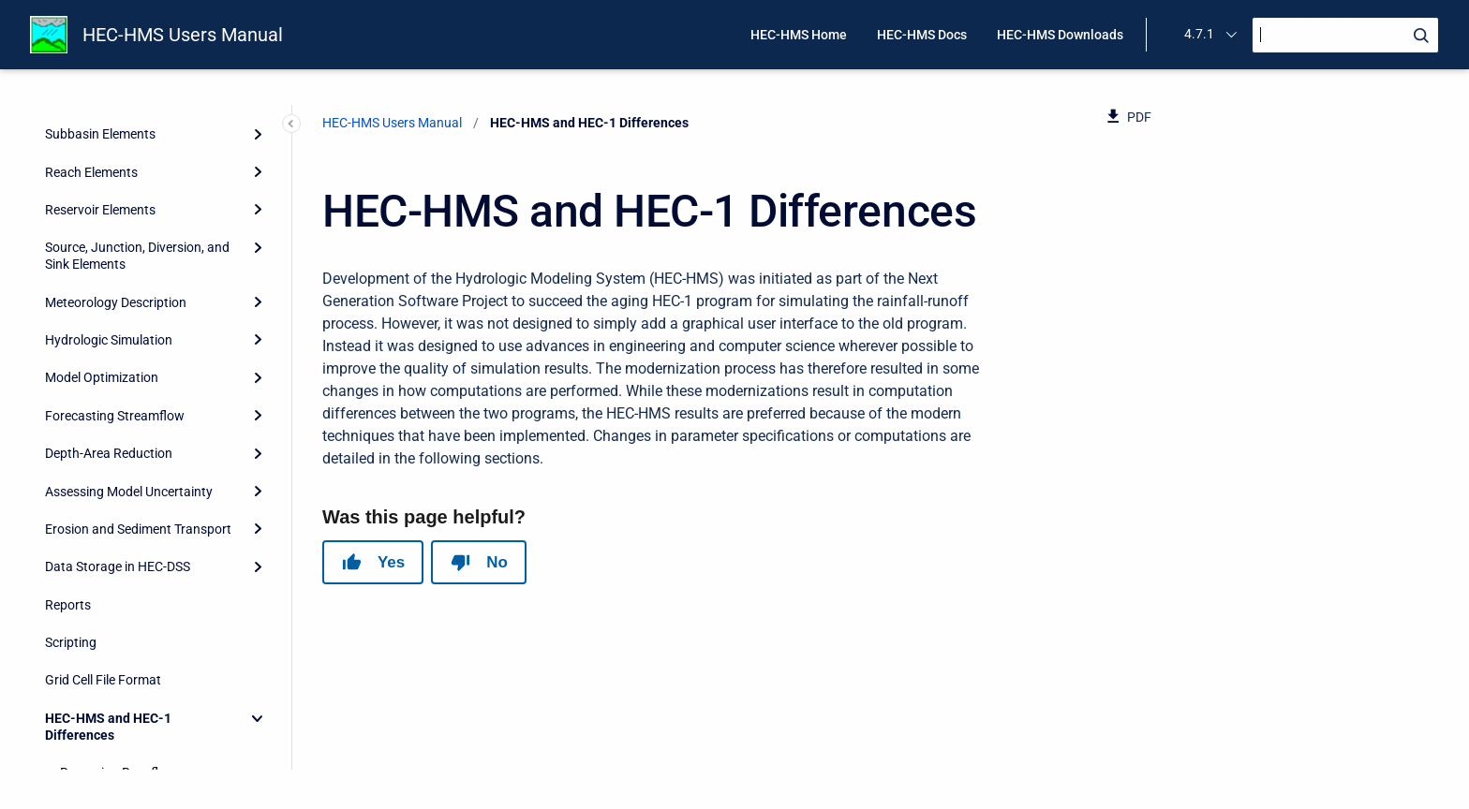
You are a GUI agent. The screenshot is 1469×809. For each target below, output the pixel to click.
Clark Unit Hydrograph (124, 524)
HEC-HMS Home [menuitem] (798, 34)
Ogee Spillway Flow (115, 637)
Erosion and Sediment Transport (138, 242)
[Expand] (257, 129)
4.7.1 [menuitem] (1199, 33)
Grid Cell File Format (103, 393)
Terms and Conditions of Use (128, 712)
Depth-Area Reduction (108, 166)
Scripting (70, 355)
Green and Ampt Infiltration (139, 675)
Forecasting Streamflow (115, 129)
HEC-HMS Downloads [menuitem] (1060, 34)
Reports (68, 318)
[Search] (1345, 35)
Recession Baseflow (118, 485)
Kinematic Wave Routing (130, 599)
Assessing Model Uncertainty (129, 205)
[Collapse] (257, 431)
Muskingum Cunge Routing (138, 561)
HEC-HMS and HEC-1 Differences (108, 440)
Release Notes (86, 750)
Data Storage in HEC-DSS (117, 279)
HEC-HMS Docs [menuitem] (922, 34)
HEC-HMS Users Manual (182, 34)
